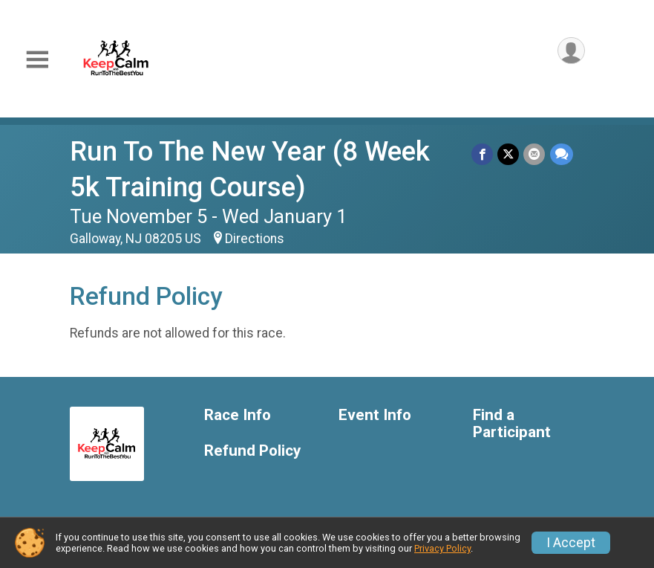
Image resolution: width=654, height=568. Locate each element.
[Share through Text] (561, 154)
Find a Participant (512, 424)
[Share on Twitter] (509, 154)
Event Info (375, 415)
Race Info (237, 415)
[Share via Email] (535, 154)
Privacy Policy (442, 548)
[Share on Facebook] (483, 154)
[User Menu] (571, 51)
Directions (254, 238)
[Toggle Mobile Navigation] (37, 60)
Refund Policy (252, 450)
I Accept (570, 542)
